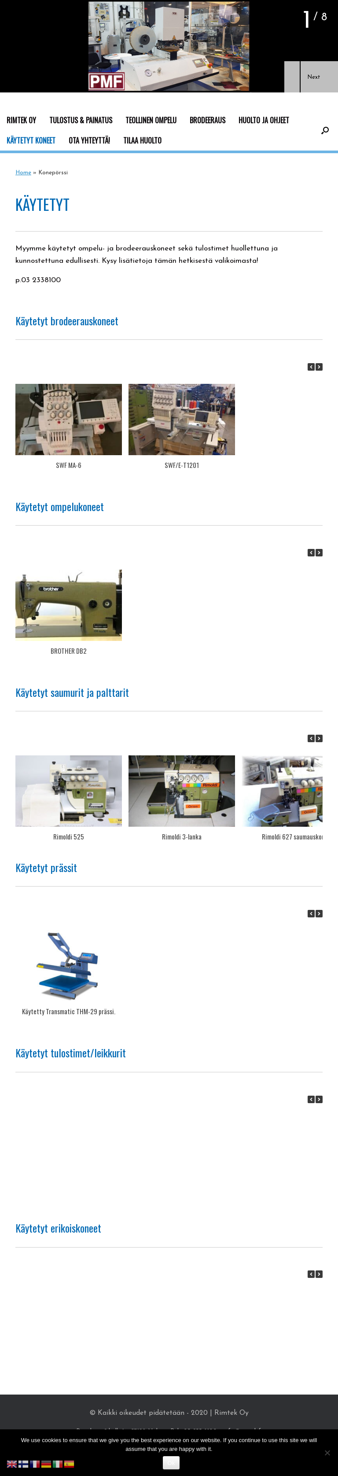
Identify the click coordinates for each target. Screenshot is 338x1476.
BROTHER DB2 (69, 650)
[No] (327, 1452)
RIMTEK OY (21, 120)
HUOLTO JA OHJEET (264, 120)
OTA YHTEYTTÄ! (89, 140)
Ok (171, 1463)
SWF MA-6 (68, 465)
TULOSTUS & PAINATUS (80, 120)
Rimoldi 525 (68, 836)
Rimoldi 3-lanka (182, 836)
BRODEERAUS (207, 120)
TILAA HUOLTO (142, 140)
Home (23, 173)
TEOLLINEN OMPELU (150, 120)
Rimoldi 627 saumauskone (295, 836)
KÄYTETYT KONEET (31, 140)
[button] (292, 76)
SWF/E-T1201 (182, 465)
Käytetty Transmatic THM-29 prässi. (68, 1011)
